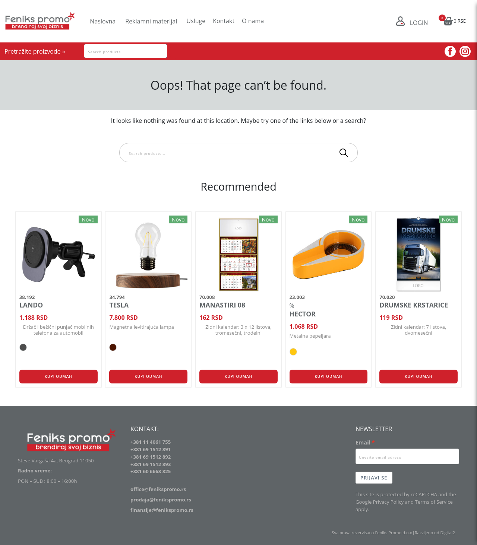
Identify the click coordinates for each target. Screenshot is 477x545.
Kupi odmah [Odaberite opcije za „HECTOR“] (328, 376)
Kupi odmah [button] (238, 376)
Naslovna (103, 21)
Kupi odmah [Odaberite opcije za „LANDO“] (58, 376)
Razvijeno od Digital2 (435, 532)
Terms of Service (433, 501)
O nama (253, 21)
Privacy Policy (388, 501)
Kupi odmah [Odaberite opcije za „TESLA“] (148, 376)
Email (363, 442)
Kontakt (223, 21)
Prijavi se (374, 477)
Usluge (195, 21)
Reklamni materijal (151, 21)
